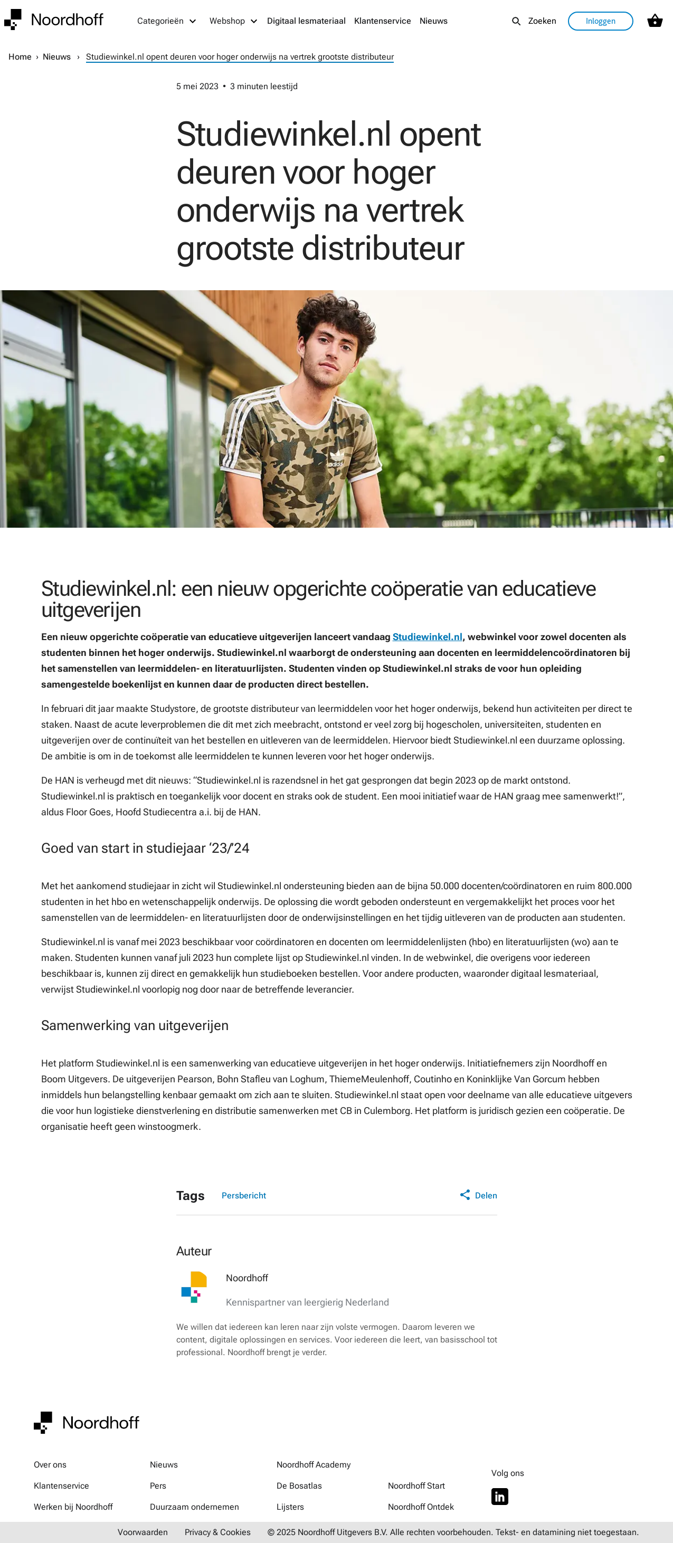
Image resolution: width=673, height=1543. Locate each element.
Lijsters (290, 1507)
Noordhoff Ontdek (421, 1507)
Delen (478, 1195)
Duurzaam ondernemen (194, 1507)
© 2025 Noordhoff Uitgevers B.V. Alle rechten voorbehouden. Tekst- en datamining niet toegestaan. (453, 1532)
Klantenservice (382, 21)
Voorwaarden (143, 1532)
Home (20, 57)
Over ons (50, 1465)
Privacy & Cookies (218, 1532)
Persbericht (244, 1195)
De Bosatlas (299, 1486)
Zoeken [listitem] (542, 21)
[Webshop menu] (234, 21)
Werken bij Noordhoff (73, 1507)
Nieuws (434, 21)
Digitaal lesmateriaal (306, 21)
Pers (158, 1486)
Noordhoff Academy (313, 1465)
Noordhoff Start (416, 1486)
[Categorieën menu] (167, 21)
